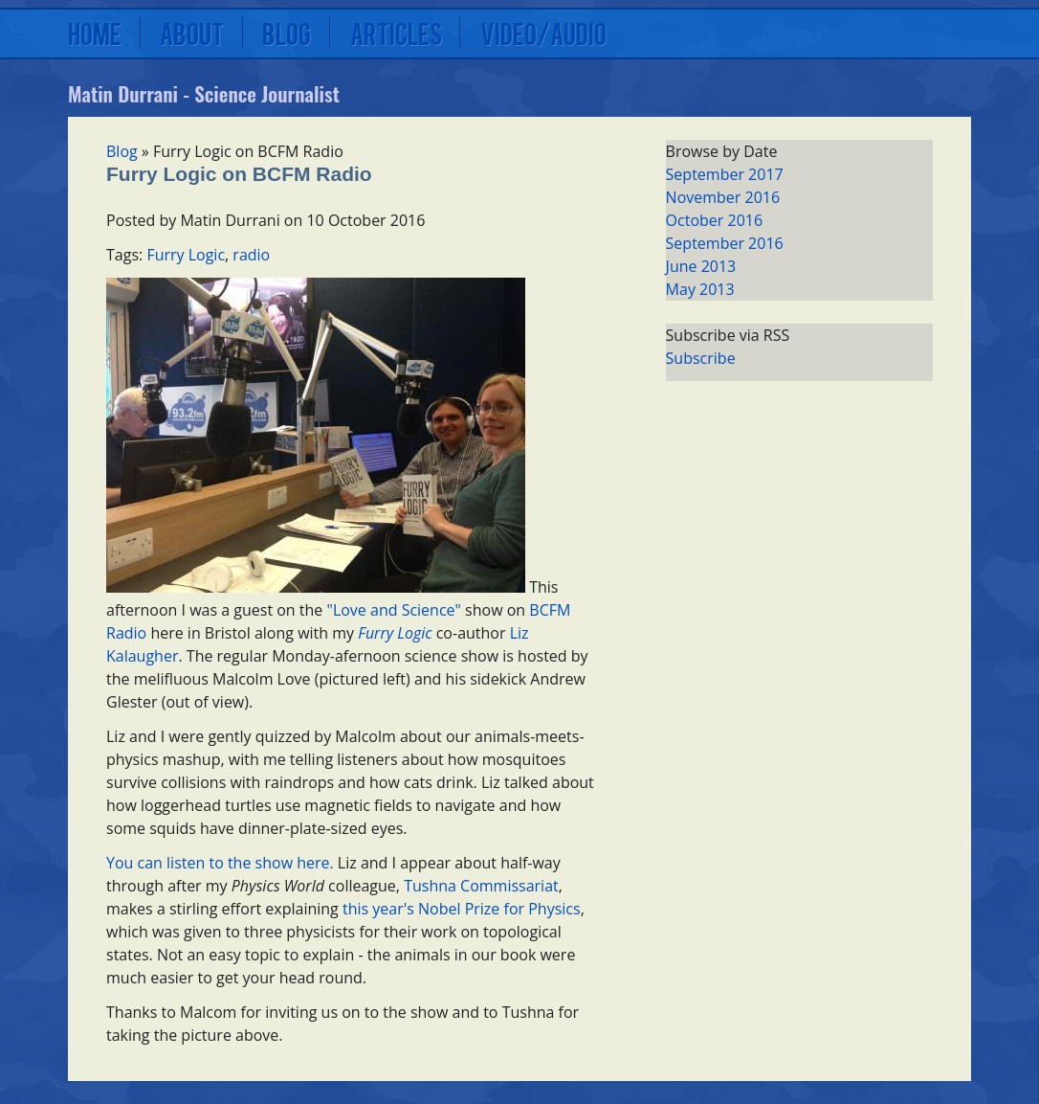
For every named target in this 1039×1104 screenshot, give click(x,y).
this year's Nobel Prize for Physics (462, 908)
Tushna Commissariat (481, 885)
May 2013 (700, 289)
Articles (396, 33)
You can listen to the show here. (220, 862)
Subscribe (701, 358)
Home (95, 33)
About (192, 33)
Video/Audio (543, 33)
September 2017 (725, 174)
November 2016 (723, 197)
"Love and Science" (394, 609)
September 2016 (725, 243)
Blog (286, 33)
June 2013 (701, 266)
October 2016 (714, 220)
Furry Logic (185, 254)
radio (251, 254)
